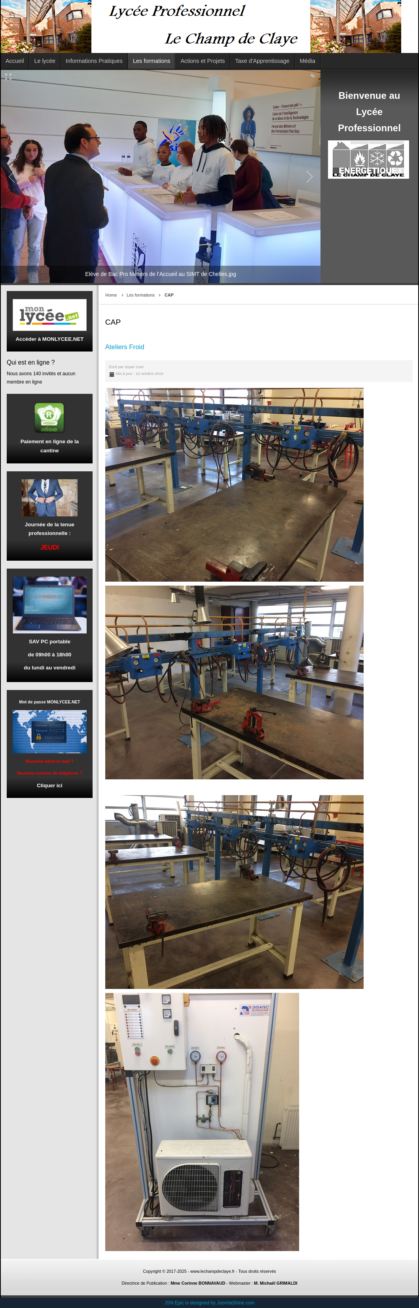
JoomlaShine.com (235, 1303)
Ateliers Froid (124, 347)
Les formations (141, 295)
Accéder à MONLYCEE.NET (49, 339)
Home (111, 295)
